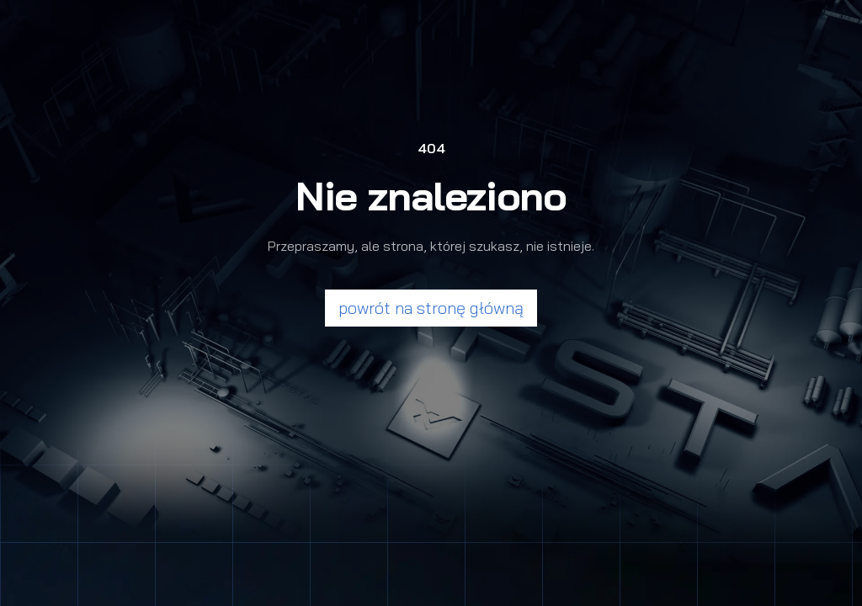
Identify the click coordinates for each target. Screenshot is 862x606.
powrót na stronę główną (431, 307)
